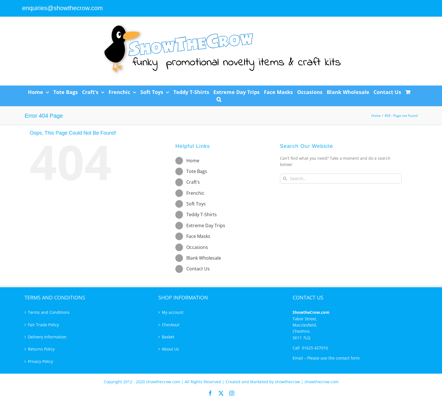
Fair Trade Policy (43, 324)
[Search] (285, 178)
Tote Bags (196, 171)
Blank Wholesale (203, 258)
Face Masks (198, 236)
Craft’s (193, 182)
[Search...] (341, 178)
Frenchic (195, 193)
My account (173, 312)
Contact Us (198, 269)
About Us (170, 349)
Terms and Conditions (49, 312)
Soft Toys (196, 204)
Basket (168, 337)
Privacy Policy (40, 361)
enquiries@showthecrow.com (62, 8)
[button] (218, 99)
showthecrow (288, 381)
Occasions (197, 247)
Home (192, 160)
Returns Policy (41, 349)
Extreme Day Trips (205, 225)
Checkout (170, 324)
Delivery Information (47, 337)
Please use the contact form (333, 358)
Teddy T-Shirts (201, 214)
